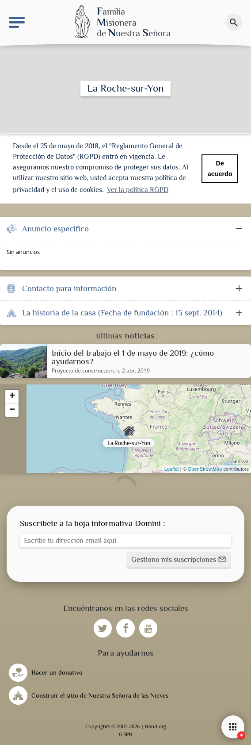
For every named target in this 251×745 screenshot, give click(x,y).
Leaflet (171, 469)
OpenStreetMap (205, 469)
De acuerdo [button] (220, 168)
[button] (178, 560)
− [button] (12, 410)
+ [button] (12, 396)
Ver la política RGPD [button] (137, 190)
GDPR (125, 734)
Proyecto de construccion (83, 370)
